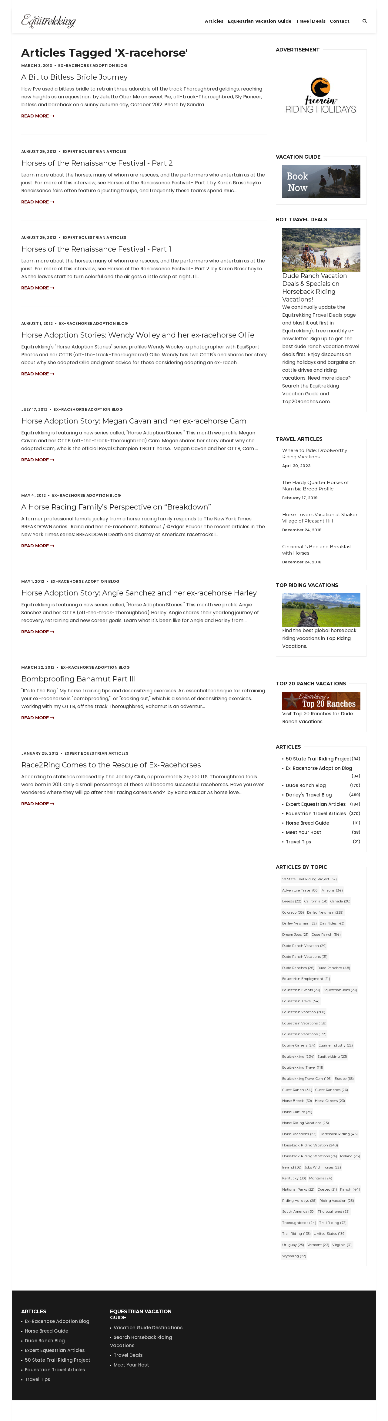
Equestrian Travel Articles (323, 814)
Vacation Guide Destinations (148, 1327)
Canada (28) (340, 901)
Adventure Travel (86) (300, 890)
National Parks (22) (298, 1189)
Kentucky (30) (294, 1178)
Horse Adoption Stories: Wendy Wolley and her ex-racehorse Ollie (137, 335)
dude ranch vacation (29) (304, 946)
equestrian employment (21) (306, 979)
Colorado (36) (293, 912)
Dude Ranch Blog (323, 786)
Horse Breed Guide (323, 823)
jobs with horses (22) (323, 1167)
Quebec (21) (327, 1189)
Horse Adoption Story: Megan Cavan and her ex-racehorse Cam (134, 421)
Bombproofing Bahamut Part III (78, 678)
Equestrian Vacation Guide (260, 21)
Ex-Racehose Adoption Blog (57, 1321)
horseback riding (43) (338, 1134)
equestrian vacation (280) (304, 1012)
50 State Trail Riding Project (323, 759)
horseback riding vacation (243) (310, 1145)
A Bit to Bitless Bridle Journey (74, 77)
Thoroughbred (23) (334, 1211)
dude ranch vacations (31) (305, 956)
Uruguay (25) (293, 1245)
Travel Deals (311, 21)
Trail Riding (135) (296, 1233)
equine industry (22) (336, 1045)
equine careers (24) (299, 1045)
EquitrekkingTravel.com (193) (307, 1078)
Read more (37, 116)
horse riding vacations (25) (305, 1123)
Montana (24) (321, 1178)
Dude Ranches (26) (298, 968)
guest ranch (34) (297, 1090)
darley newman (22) (299, 923)
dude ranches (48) (333, 968)
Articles (214, 21)
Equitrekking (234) (298, 1056)
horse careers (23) (330, 1101)
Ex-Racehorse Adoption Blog (323, 768)
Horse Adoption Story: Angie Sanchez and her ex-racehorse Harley (139, 593)
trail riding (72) (332, 1223)
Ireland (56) (292, 1167)
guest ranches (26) (331, 1090)
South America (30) (298, 1211)
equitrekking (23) (332, 1056)
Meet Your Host (323, 832)
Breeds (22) (291, 901)
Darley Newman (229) (325, 912)
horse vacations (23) (299, 1134)
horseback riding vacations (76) (309, 1156)
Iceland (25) (350, 1156)
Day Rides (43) (332, 923)
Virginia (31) (342, 1245)
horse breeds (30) (297, 1101)
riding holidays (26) (299, 1200)
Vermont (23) (318, 1245)
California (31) (315, 901)
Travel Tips (323, 842)
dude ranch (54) (326, 934)
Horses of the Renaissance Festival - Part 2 (97, 163)
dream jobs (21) (295, 934)
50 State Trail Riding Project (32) (309, 879)
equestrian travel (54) (301, 1001)
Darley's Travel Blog (323, 795)
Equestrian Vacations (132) (304, 1034)
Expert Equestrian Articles (323, 804)
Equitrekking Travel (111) (302, 1067)
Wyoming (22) (294, 1256)
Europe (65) (344, 1078)
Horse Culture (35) (297, 1112)
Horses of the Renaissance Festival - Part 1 (96, 249)
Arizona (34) (332, 890)
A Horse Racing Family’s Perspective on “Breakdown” (116, 507)
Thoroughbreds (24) (299, 1223)
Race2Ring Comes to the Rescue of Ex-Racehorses (111, 764)
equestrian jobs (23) (340, 990)
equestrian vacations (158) (304, 1023)
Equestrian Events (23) (301, 990)
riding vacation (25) (336, 1200)
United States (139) (330, 1233)
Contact (340, 21)
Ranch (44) (350, 1189)
